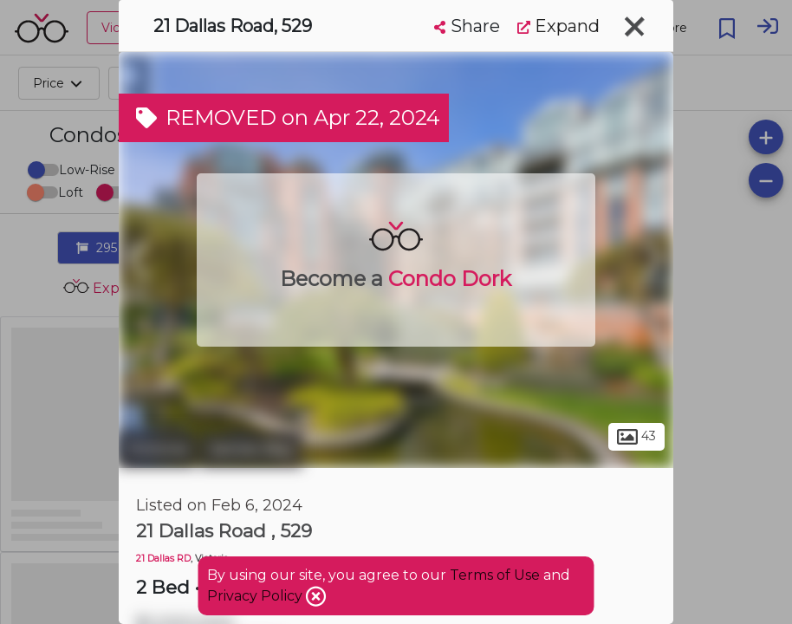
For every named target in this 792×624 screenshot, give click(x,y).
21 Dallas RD (163, 558)
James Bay (251, 448)
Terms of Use (495, 575)
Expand (558, 26)
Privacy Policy (256, 596)
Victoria (157, 448)
